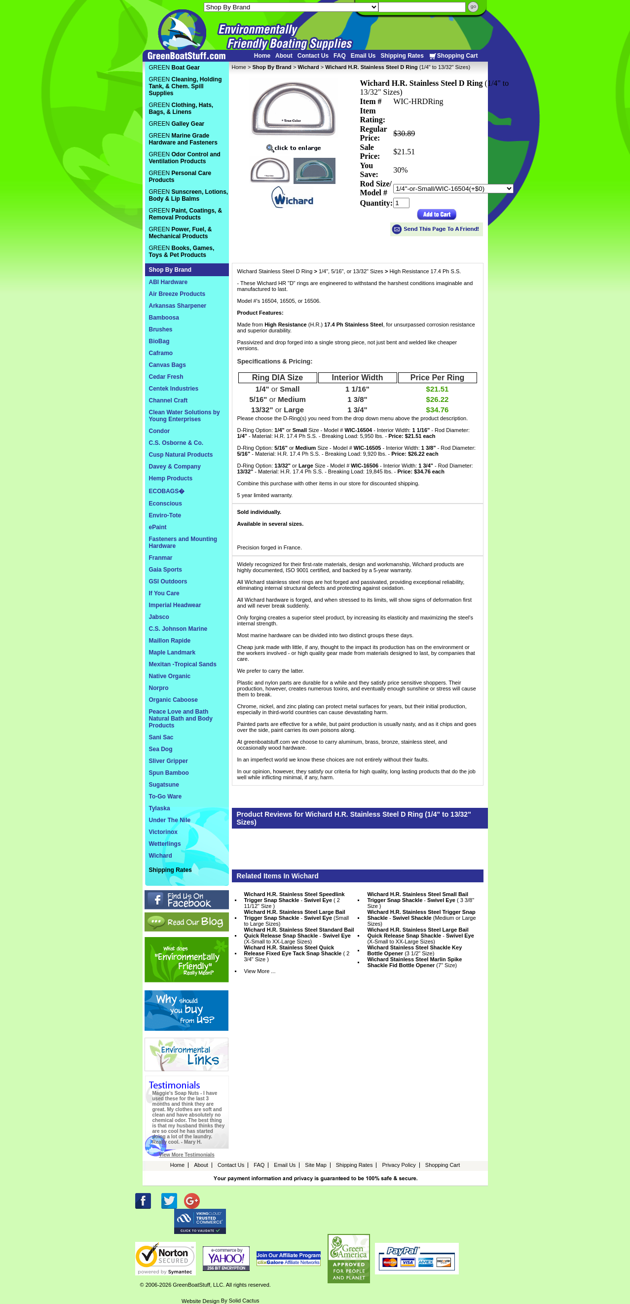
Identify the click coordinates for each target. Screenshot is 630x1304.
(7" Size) (414, 962)
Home (262, 55)
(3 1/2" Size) (414, 950)
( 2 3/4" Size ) (297, 953)
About (284, 55)
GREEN (174, 67)
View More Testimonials (186, 1155)
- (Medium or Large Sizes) (421, 918)
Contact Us (313, 55)
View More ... (260, 971)
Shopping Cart (453, 56)
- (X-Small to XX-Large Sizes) (299, 935)
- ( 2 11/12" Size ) (294, 900)
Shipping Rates (401, 55)
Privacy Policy (398, 1165)
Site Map (315, 1165)
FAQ (340, 55)
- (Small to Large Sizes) (296, 918)
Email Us (363, 55)
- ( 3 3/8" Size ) (420, 900)
